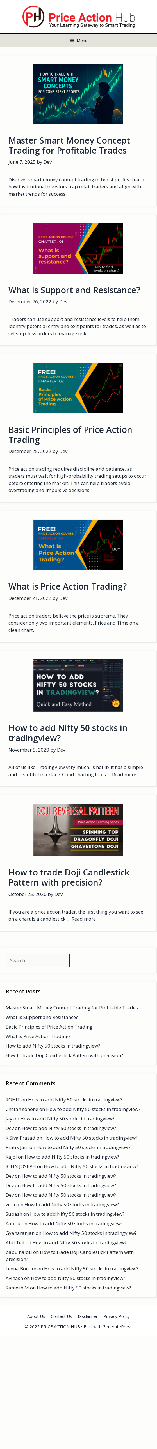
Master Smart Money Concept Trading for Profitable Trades (69, 145)
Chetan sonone (22, 1109)
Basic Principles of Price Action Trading (70, 434)
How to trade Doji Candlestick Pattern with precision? (68, 877)
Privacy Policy (116, 1316)
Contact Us (61, 1316)
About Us (36, 1316)
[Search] (78, 960)
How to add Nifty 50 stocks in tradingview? (68, 733)
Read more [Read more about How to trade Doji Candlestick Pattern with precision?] (84, 919)
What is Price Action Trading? (67, 586)
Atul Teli (15, 1242)
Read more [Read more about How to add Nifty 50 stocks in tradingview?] (124, 774)
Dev (10, 1128)
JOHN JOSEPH (21, 1166)
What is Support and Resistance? (74, 290)
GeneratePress (118, 1326)
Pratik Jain (17, 1147)
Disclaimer (88, 1316)
